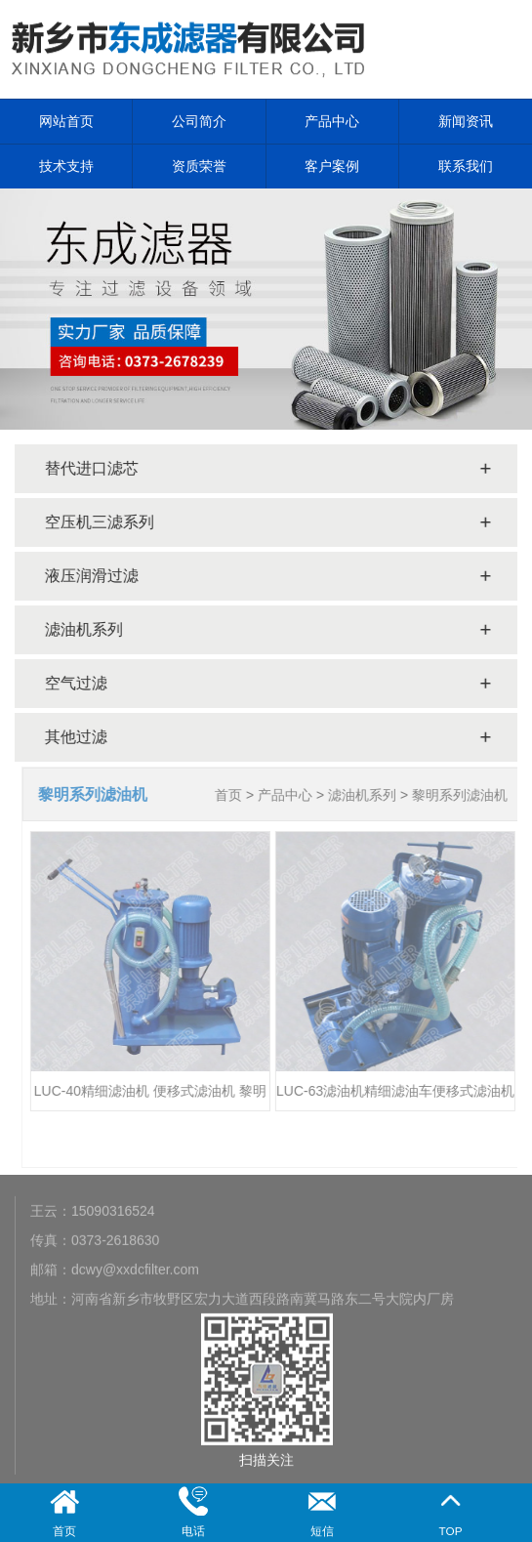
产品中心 (332, 121)
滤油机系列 (366, 795)
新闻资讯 (465, 121)
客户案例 (332, 166)
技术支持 (66, 166)
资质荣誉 (199, 166)
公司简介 (199, 121)
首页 (232, 795)
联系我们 (465, 166)
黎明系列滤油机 (464, 795)
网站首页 (66, 121)
